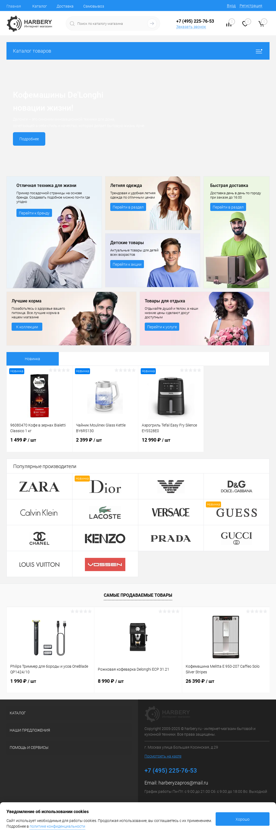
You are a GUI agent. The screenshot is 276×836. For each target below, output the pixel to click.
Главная (13, 6)
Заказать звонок (191, 27)
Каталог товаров (138, 51)
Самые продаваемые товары (138, 595)
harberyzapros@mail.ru (183, 783)
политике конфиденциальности (57, 826)
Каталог (39, 6)
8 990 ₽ (111, 681)
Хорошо (243, 819)
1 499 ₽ (39, 443)
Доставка (65, 6)
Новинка (32, 359)
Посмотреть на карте (162, 756)
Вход (231, 6)
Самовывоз (93, 6)
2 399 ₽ (105, 443)
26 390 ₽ (200, 681)
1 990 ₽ (23, 681)
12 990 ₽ (171, 443)
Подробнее (29, 139)
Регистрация (251, 6)
